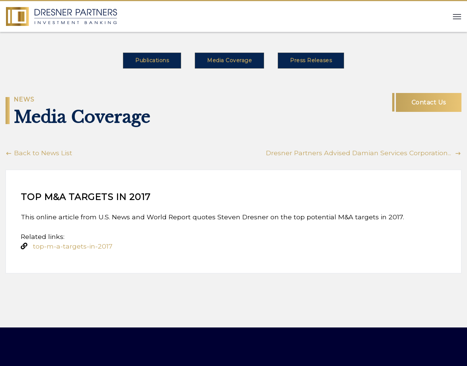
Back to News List (39, 153)
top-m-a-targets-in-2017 (73, 246)
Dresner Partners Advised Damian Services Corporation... (363, 153)
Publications (152, 60)
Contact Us (428, 102)
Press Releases (311, 60)
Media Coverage (229, 60)
